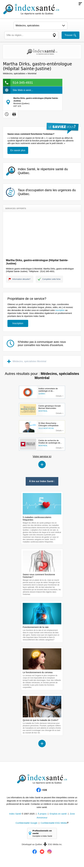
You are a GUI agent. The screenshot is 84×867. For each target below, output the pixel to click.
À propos (42, 813)
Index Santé (15, 813)
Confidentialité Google (27, 823)
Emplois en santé (58, 813)
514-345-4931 (23, 82)
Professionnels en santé (43, 833)
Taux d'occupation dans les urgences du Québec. (47, 192)
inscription (60, 310)
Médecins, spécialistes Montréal (29, 361)
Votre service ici (42, 456)
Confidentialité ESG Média (54, 823)
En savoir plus (17, 150)
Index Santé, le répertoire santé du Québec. (43, 171)
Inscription (17, 323)
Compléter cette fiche (51, 279)
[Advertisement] (42, 234)
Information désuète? (21, 279)
